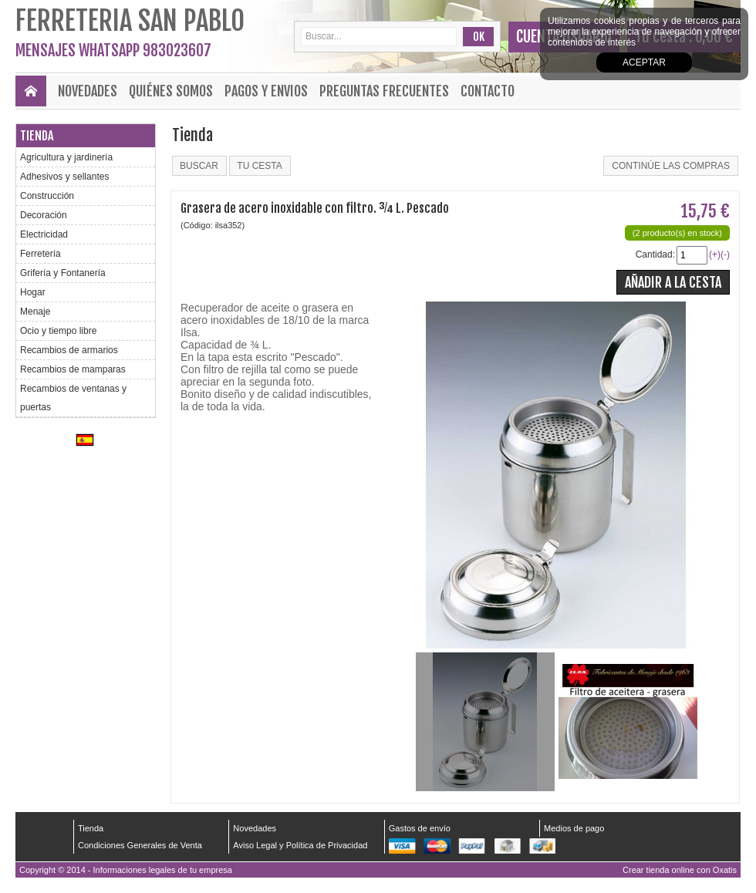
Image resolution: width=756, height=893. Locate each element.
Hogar (33, 292)
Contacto (488, 91)
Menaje (35, 311)
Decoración (43, 215)
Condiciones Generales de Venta (140, 845)
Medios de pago (574, 828)
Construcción (47, 195)
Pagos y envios (266, 91)
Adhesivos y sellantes (64, 176)
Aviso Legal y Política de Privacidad (300, 845)
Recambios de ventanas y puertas (73, 398)
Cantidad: (655, 254)
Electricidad (44, 234)
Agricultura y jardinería (66, 157)
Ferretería (40, 253)
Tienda (36, 135)
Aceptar (644, 62)
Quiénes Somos (171, 91)
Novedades (87, 91)
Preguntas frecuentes (384, 91)
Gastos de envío (420, 828)
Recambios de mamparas (73, 369)
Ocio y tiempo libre (58, 330)
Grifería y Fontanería (63, 273)
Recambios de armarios (69, 350)
